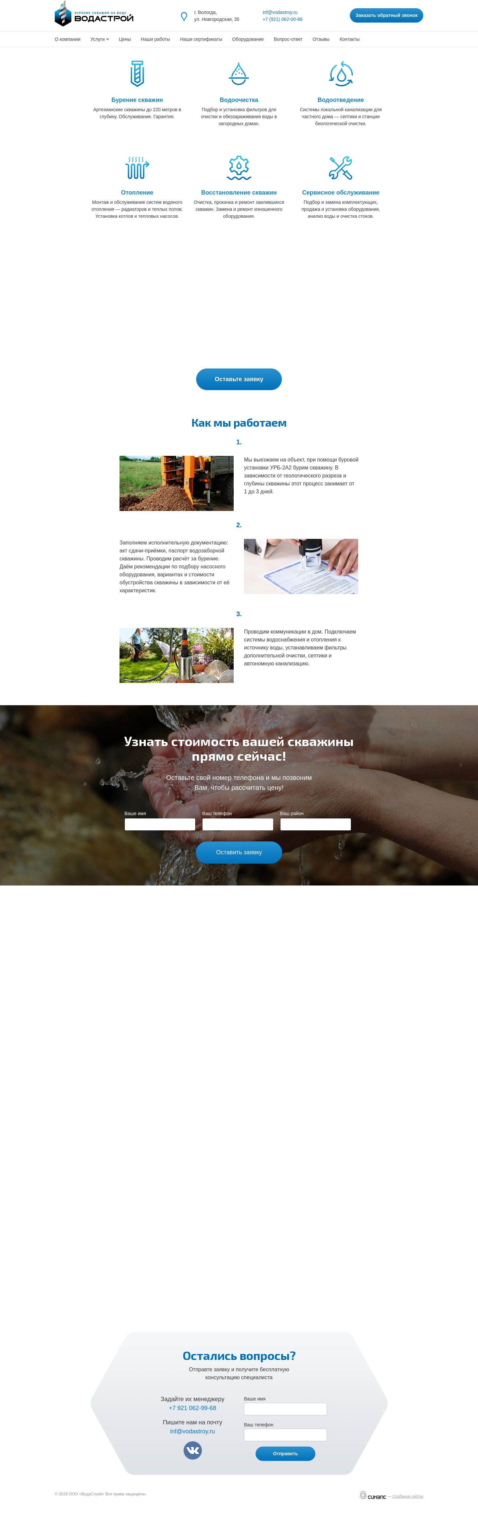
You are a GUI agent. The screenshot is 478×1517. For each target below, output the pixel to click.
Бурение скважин (137, 100)
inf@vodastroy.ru (280, 12)
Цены (125, 39)
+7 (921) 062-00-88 (282, 19)
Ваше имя (135, 813)
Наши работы (155, 39)
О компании (67, 39)
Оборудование (248, 39)
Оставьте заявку (239, 379)
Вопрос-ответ (288, 39)
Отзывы (321, 39)
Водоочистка (239, 100)
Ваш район (292, 813)
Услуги (98, 39)
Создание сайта (407, 1496)
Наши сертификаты (201, 39)
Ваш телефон (217, 813)
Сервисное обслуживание (340, 192)
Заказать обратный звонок (387, 15)
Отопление (137, 192)
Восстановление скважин (239, 192)
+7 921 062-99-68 (192, 1408)
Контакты (349, 39)
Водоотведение (341, 100)
